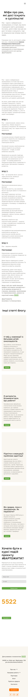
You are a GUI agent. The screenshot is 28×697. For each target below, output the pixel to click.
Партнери (14, 675)
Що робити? (9, 401)
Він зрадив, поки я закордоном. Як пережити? (12, 509)
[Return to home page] (8, 3)
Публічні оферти (14, 681)
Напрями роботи (13, 672)
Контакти (14, 684)
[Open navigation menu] (24, 3)
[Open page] (14, 325)
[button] (7, 367)
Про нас (13, 669)
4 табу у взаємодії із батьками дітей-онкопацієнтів (13, 339)
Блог (14, 678)
